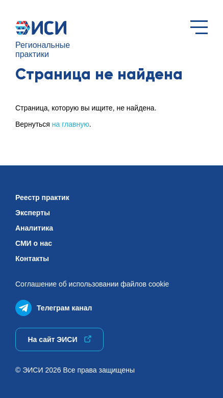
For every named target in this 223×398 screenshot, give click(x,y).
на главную (70, 124)
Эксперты (32, 213)
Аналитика (34, 228)
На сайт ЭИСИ (59, 339)
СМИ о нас (33, 243)
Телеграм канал (53, 305)
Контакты (32, 258)
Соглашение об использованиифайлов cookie (92, 284)
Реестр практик (42, 197)
